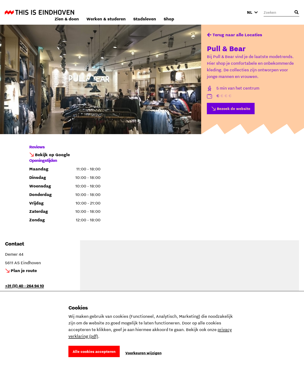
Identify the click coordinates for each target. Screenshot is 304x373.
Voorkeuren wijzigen (143, 352)
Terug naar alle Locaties (237, 34)
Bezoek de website (233, 108)
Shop (232, 12)
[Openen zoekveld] (296, 12)
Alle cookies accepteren (94, 351)
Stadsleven (208, 12)
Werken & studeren (169, 12)
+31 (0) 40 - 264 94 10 (24, 285)
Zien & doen (130, 12)
